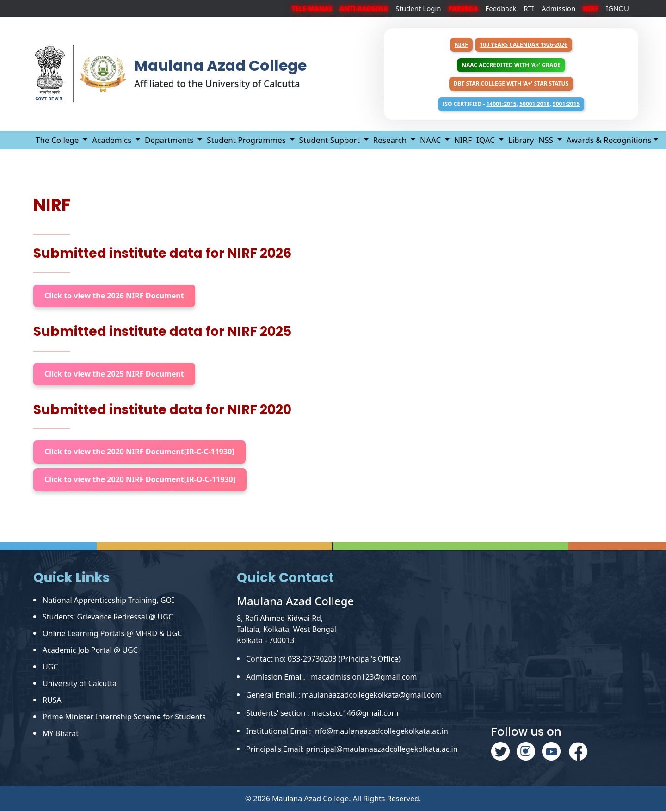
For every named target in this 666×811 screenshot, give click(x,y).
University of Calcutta (80, 683)
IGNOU (617, 8)
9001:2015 (566, 104)
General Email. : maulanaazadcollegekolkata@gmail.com (344, 695)
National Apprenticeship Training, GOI (108, 600)
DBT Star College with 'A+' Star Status (511, 83)
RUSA (52, 700)
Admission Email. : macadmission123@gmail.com (331, 677)
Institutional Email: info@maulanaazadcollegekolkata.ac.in (347, 731)
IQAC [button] (486, 140)
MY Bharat (61, 733)
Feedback (500, 8)
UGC (50, 667)
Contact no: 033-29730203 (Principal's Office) (323, 659)
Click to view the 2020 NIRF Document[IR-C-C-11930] (139, 451)
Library (521, 140)
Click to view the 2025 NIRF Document (114, 374)
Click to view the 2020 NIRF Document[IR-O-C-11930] (139, 479)
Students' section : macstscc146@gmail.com (322, 713)
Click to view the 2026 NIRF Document (114, 296)
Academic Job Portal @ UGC (90, 650)
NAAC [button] (431, 140)
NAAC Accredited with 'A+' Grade (511, 65)
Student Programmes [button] (247, 140)
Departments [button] (170, 140)
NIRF (461, 45)
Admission (558, 8)
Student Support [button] (330, 140)
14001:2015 (501, 104)
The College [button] (58, 140)
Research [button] (391, 140)
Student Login (418, 8)
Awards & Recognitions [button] (609, 140)
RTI (529, 8)
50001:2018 (534, 104)
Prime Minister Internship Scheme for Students (124, 717)
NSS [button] (546, 140)
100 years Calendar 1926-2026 (523, 45)
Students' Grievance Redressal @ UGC (108, 617)
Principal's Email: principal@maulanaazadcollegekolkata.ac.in (352, 749)
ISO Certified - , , (511, 104)
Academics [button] (113, 140)
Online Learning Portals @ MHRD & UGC (112, 633)
